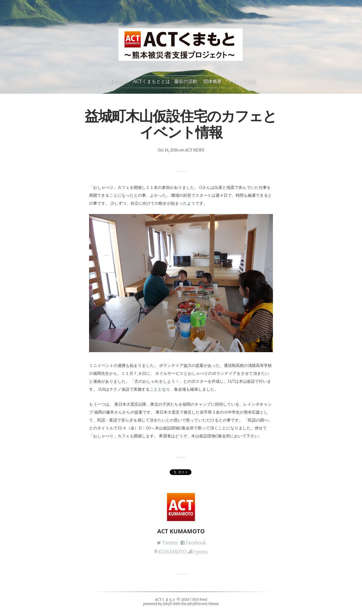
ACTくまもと (165, 600)
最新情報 (118, 81)
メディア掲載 (242, 81)
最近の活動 (185, 81)
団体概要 (212, 81)
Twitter (170, 543)
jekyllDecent (197, 604)
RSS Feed (199, 600)
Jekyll (167, 604)
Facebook (196, 543)
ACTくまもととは (151, 81)
